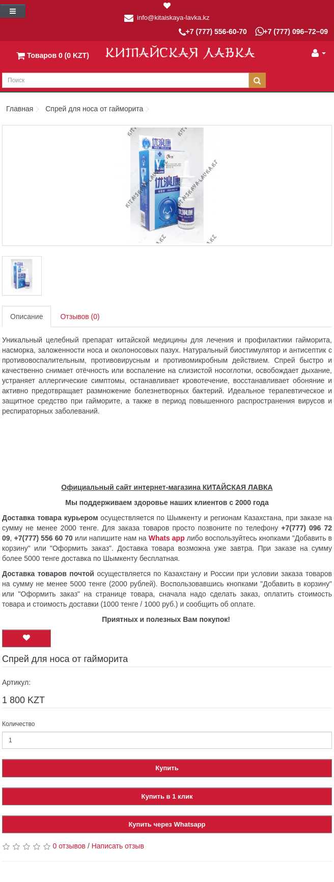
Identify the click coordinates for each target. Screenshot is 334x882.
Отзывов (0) (79, 316)
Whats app (167, 538)
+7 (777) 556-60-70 (213, 32)
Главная (19, 109)
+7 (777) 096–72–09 (291, 31)
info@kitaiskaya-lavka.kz (173, 17)
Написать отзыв (118, 846)
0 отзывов (69, 846)
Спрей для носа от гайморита (94, 109)
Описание (26, 316)
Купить (166, 768)
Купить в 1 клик (167, 796)
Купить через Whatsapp (166, 824)
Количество (18, 724)
